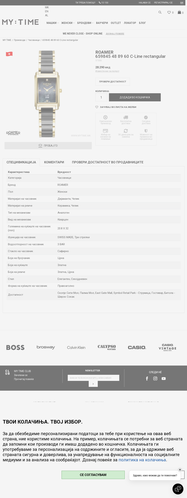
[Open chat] (178, 489)
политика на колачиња (142, 459)
